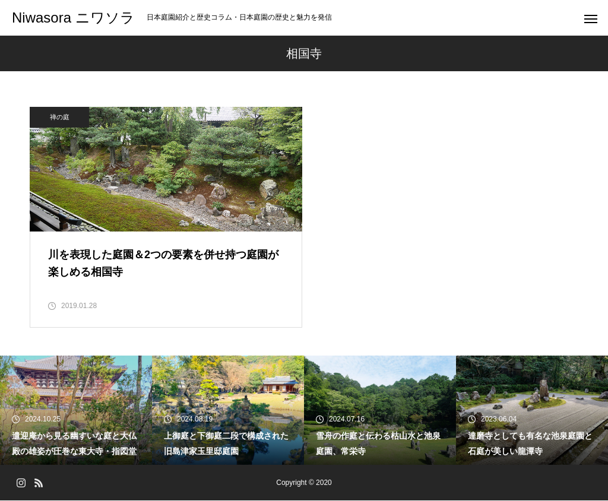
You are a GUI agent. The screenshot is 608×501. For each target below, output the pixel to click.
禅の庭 (59, 117)
